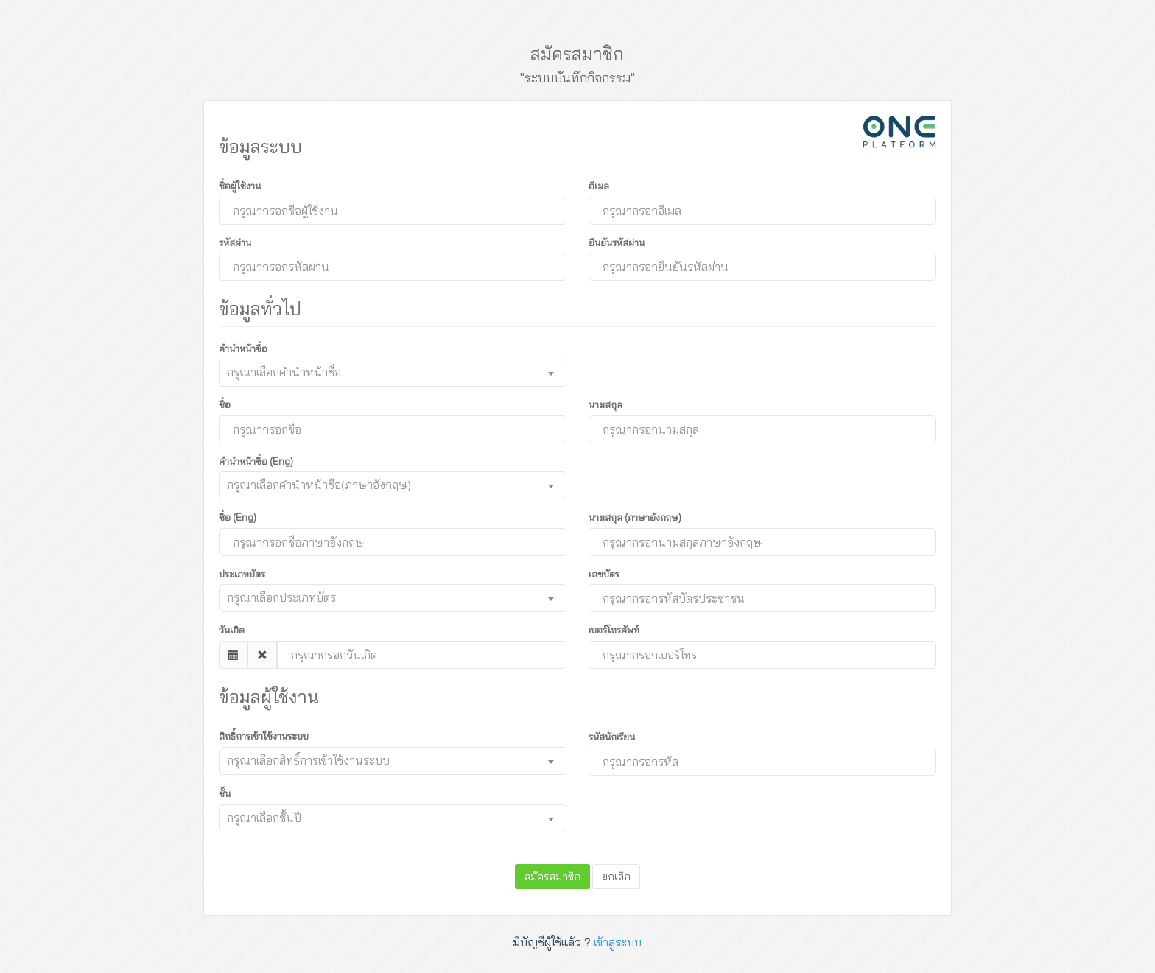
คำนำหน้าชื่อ (243, 348)
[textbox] (379, 372)
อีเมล (599, 186)
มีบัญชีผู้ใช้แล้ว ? (577, 942)
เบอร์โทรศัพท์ (614, 630)
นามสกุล (605, 404)
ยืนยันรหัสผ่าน (617, 242)
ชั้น (225, 793)
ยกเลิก (616, 876)
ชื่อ (225, 404)
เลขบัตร (604, 574)
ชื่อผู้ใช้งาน (240, 186)
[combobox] (392, 373)
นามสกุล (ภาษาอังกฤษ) (635, 517)
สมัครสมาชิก (552, 876)
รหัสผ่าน (235, 242)
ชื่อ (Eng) (237, 517)
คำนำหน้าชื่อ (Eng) (256, 461)
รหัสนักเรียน (612, 736)
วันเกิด (232, 630)
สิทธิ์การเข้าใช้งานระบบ (264, 736)
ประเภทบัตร (242, 574)
